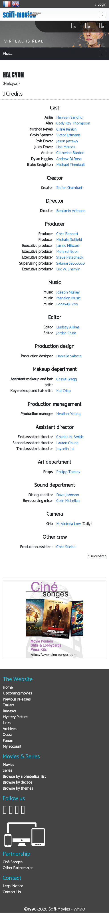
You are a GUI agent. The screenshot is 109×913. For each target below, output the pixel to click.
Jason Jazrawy (67, 141)
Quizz (7, 735)
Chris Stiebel (66, 547)
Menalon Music (68, 298)
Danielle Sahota (68, 356)
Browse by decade (17, 782)
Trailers (8, 705)
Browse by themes (18, 788)
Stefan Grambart (69, 188)
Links (7, 723)
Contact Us (12, 892)
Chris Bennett (67, 234)
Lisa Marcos (65, 147)
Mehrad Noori (67, 252)
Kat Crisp (63, 391)
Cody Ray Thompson (73, 123)
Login (100, 4)
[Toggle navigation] (102, 14)
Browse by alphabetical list (24, 777)
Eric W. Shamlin (68, 269)
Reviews (9, 711)
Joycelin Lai (65, 449)
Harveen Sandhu (69, 117)
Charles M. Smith (69, 437)
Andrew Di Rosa (69, 159)
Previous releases (17, 699)
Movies (8, 765)
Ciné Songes (12, 862)
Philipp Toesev (68, 472)
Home (8, 687)
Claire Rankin (66, 129)
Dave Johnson (67, 495)
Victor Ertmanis (68, 135)
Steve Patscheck (69, 257)
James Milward (67, 246)
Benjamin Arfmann (70, 211)
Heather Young (68, 414)
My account (12, 747)
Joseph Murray (68, 292)
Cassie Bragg (66, 379)
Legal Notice (13, 886)
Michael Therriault (70, 165)
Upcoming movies (17, 693)
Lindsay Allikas (68, 327)
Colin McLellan (68, 501)
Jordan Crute (66, 333)
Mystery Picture (15, 717)
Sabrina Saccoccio (70, 263)
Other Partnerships (18, 868)
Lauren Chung (67, 443)
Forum (8, 741)
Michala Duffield (69, 240)
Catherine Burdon (70, 153)
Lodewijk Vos (67, 304)
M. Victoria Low (68, 524)
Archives (9, 729)
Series (7, 770)
